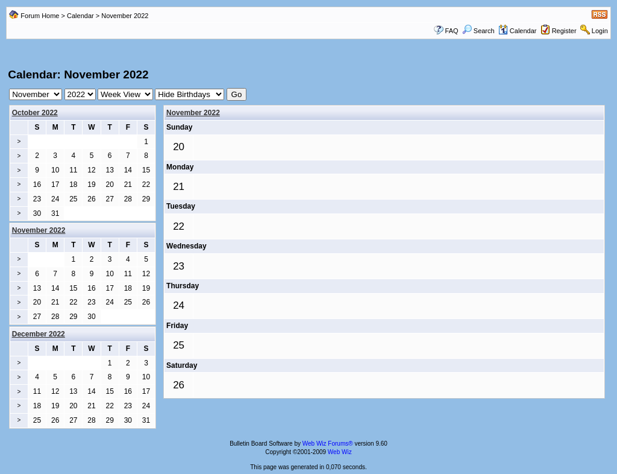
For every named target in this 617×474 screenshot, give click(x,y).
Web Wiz (340, 452)
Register (564, 30)
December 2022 (38, 334)
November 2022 (193, 113)
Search (478, 30)
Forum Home (39, 15)
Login (600, 30)
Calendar (80, 15)
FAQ (452, 30)
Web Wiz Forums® (327, 443)
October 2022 (35, 113)
